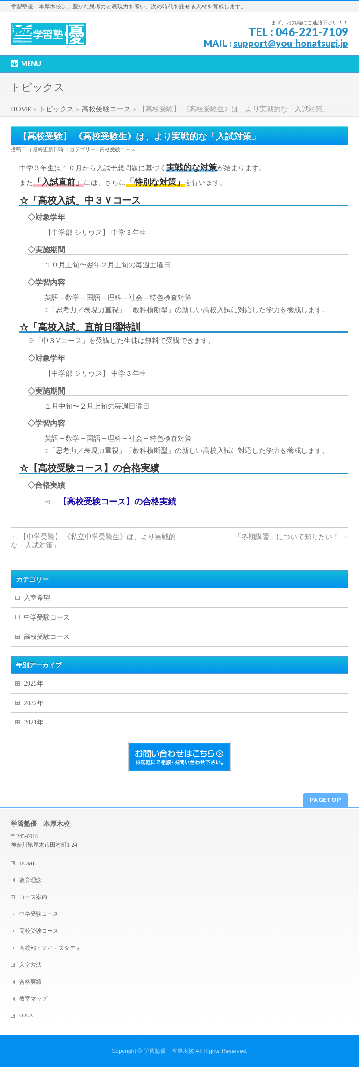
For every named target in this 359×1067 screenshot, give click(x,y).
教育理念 (30, 880)
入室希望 (37, 597)
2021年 (33, 722)
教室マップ (33, 998)
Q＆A (26, 1015)
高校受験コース (118, 149)
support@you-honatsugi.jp (290, 43)
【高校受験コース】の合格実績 (117, 501)
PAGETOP (325, 799)
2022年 (33, 703)
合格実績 (30, 982)
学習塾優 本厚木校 (169, 1051)
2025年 (33, 683)
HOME (27, 863)
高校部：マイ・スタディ (50, 948)
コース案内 (33, 897)
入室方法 (30, 965)
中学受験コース (47, 617)
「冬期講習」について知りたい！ (291, 537)
